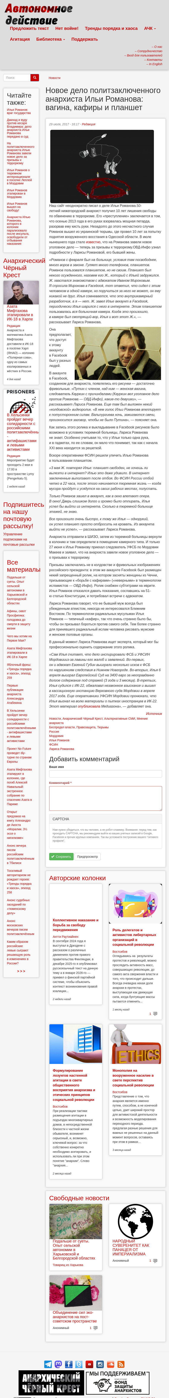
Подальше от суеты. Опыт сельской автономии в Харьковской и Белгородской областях (74, 1249)
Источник (154, 714)
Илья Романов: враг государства (19, 111)
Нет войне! (67, 28)
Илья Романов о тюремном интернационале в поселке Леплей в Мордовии (19, 176)
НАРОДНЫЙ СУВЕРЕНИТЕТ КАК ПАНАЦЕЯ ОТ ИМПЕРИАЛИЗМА (130, 1247)
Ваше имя (56, 767)
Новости (54, 78)
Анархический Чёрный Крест (83, 718)
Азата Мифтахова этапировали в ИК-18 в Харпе (20, 312)
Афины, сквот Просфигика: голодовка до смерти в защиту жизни (18, 619)
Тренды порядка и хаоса (111, 28)
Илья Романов (59, 740)
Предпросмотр (87, 856)
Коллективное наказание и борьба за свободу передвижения (75, 925)
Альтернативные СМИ (119, 718)
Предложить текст (29, 28)
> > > (21, 971)
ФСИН (53, 744)
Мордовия (56, 736)
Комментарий (60, 783)
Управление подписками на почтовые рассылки (19, 539)
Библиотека (50, 39)
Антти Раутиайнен (65, 936)
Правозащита (85, 727)
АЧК (150, 28)
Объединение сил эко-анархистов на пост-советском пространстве (75, 1316)
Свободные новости (79, 1198)
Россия (54, 731)
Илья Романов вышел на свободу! (17, 207)
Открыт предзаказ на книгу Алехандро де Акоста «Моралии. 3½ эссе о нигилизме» (18, 825)
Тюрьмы (103, 727)
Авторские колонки (77, 878)
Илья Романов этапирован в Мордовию (17, 193)
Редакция (88, 124)
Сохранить (61, 856)
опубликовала (89, 706)
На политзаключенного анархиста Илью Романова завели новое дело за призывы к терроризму (20, 153)
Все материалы (24, 566)
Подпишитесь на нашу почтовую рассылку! (23, 515)
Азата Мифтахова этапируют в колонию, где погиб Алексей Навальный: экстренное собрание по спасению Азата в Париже (19, 787)
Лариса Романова (61, 749)
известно (93, 242)
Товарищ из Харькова (68, 1265)
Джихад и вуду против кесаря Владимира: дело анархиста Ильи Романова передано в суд (19, 128)
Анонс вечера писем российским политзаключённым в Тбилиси (20, 854)
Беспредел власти (62, 727)
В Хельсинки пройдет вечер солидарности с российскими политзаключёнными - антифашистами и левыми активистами (25, 432)
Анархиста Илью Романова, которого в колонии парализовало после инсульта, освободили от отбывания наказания (18, 230)
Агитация (20, 39)
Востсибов (119, 951)
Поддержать (84, 39)
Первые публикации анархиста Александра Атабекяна (15, 694)
